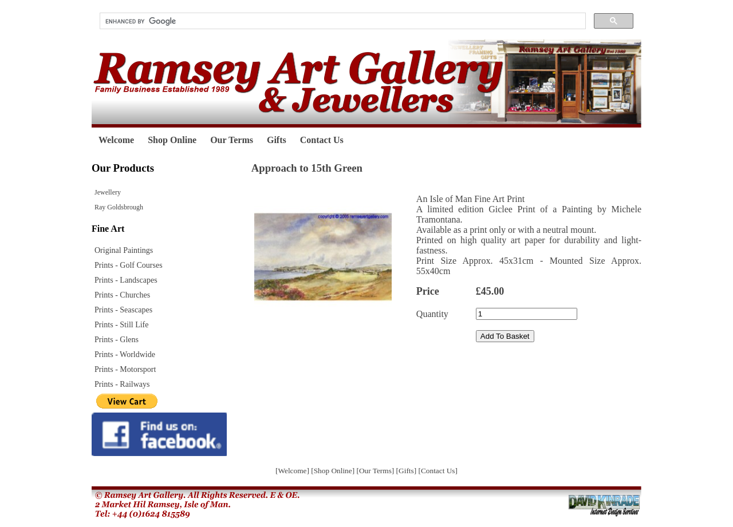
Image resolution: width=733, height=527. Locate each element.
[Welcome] (293, 470)
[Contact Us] (437, 470)
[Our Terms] (376, 470)
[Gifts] (407, 470)
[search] (341, 21)
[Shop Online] (333, 470)
